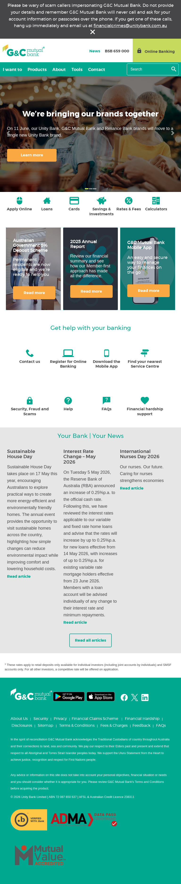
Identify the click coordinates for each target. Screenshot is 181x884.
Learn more (32, 155)
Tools (76, 70)
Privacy (60, 719)
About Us (19, 719)
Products (37, 70)
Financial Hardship (142, 719)
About (59, 70)
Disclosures (22, 725)
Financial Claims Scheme (95, 719)
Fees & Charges (114, 725)
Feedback (141, 725)
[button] (8, 133)
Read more (34, 293)
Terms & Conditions (77, 725)
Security (40, 719)
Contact (96, 70)
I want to (12, 70)
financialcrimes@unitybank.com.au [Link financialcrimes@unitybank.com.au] (130, 26)
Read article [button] (19, 576)
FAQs (161, 725)
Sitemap (45, 725)
